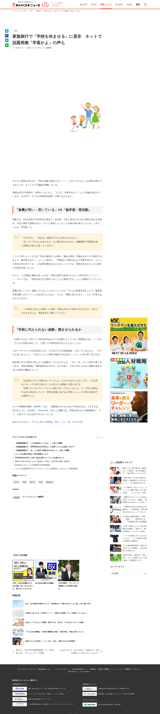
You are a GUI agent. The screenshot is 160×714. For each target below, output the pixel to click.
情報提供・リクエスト (132, 669)
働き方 (32, 482)
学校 (40, 482)
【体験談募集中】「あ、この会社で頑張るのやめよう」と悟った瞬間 (42, 450)
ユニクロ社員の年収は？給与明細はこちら (31, 454)
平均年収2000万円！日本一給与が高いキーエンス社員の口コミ (39, 458)
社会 (31, 11)
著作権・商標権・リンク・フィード (110, 669)
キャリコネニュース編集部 (42, 48)
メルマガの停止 (84, 671)
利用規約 (93, 669)
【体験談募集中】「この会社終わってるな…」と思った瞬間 (38, 443)
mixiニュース (63, 264)
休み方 (16, 482)
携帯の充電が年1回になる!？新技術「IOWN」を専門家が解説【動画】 (42, 461)
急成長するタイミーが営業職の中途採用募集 (32, 465)
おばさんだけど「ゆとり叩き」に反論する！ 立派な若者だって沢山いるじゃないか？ (79, 651)
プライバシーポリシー (62, 669)
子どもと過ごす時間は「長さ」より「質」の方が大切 (57, 422)
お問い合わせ (72, 671)
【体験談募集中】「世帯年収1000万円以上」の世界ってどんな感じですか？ (45, 447)
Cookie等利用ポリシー (79, 669)
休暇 (24, 482)
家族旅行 (49, 482)
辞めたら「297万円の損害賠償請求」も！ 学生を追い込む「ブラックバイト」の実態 (35, 651)
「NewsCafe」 (43, 410)
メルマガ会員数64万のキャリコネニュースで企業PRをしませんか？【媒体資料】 (47, 469)
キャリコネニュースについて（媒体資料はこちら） (35, 669)
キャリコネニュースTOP (19, 11)
